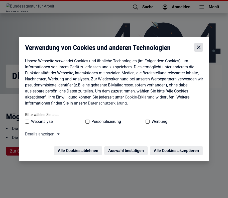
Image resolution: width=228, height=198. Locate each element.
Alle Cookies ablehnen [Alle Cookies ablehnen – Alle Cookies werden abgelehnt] (79, 143)
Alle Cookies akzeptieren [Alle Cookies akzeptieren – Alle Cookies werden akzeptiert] (177, 143)
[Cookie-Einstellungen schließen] (199, 43)
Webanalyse (40, 117)
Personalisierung (85, 117)
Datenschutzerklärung (106, 98)
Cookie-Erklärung (138, 92)
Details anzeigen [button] (38, 130)
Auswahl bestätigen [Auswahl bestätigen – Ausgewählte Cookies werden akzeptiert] (127, 143)
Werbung (120, 117)
